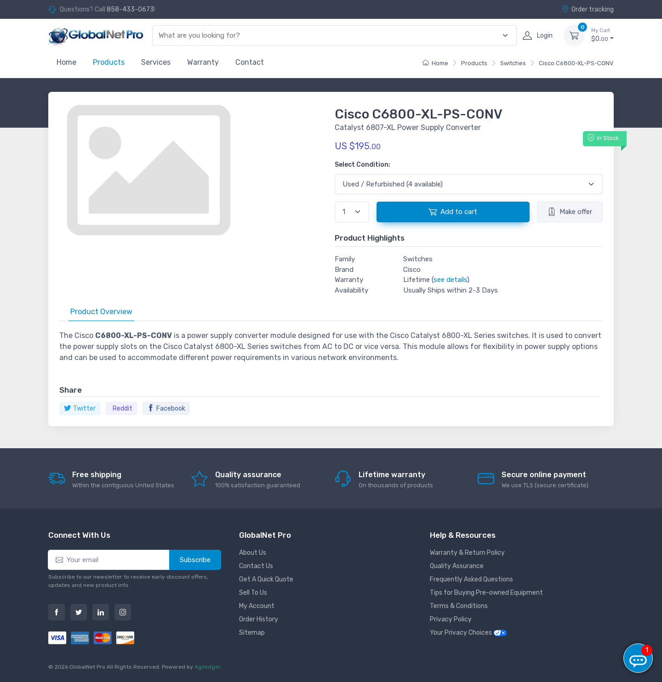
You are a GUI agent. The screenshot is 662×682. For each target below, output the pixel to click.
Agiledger (207, 667)
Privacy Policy (451, 619)
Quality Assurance (457, 566)
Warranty (203, 62)
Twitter (80, 408)
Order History (258, 619)
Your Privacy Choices (468, 633)
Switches (513, 63)
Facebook (166, 408)
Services (156, 62)
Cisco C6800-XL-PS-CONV (576, 63)
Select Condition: (362, 165)
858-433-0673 (130, 9)
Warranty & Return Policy (467, 553)
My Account (256, 606)
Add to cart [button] (452, 212)
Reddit (122, 408)
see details (450, 280)
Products (109, 62)
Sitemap (252, 633)
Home (66, 62)
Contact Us (256, 566)
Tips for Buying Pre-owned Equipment (486, 593)
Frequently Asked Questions (471, 579)
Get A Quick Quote (266, 579)
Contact (249, 62)
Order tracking (587, 9)
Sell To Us (253, 593)
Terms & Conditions (459, 606)
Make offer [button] (570, 212)
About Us (252, 553)
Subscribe (195, 560)
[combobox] (329, 35)
